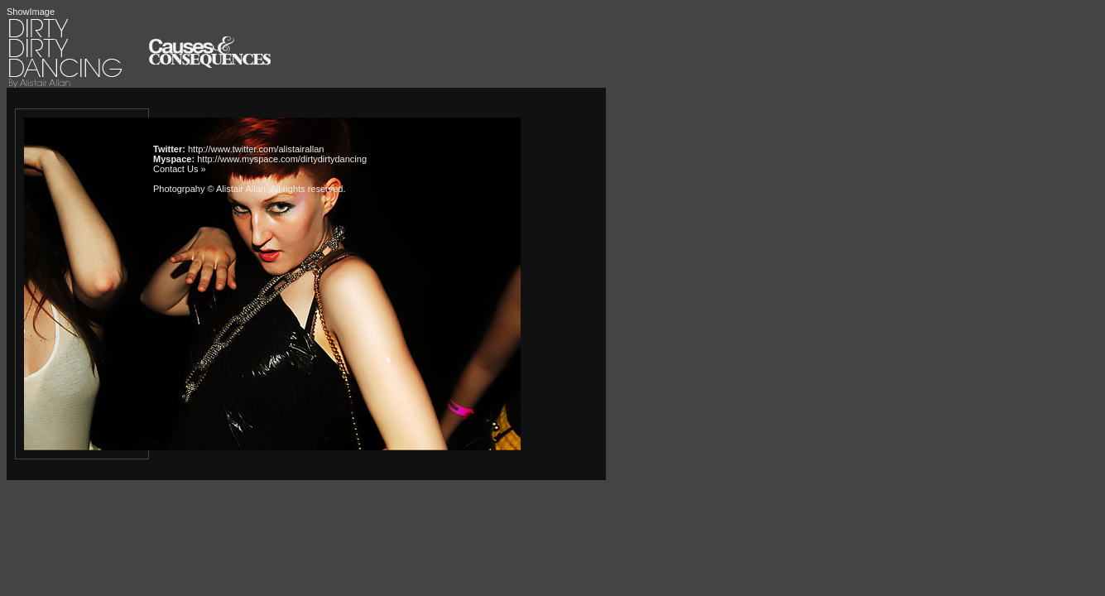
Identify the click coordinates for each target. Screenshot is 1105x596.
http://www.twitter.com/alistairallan (256, 149)
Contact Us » (179, 169)
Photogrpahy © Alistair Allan (209, 189)
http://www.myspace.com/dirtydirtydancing (282, 159)
